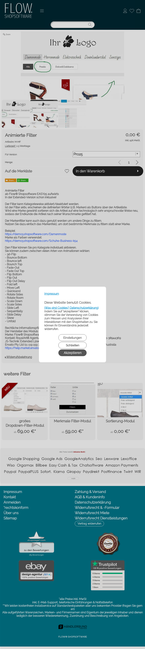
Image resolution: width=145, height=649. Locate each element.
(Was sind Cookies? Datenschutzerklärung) (71, 308)
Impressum (51, 293)
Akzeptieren (72, 353)
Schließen (72, 345)
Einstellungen (72, 337)
